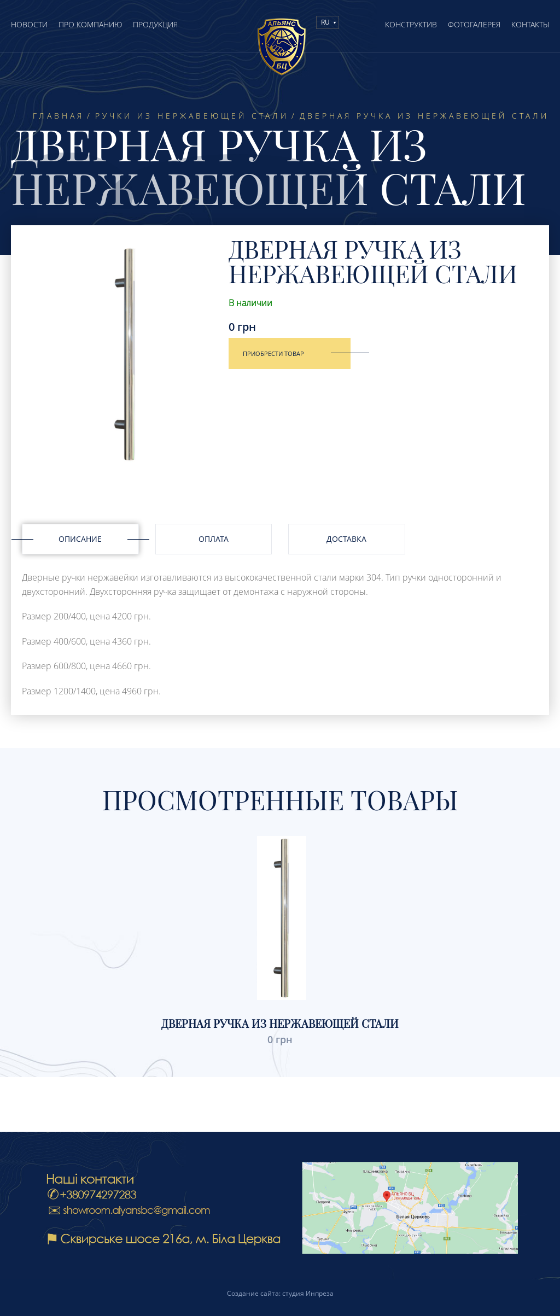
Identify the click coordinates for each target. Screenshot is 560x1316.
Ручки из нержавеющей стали (192, 116)
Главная (58, 116)
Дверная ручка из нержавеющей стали (280, 1023)
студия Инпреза (308, 1293)
